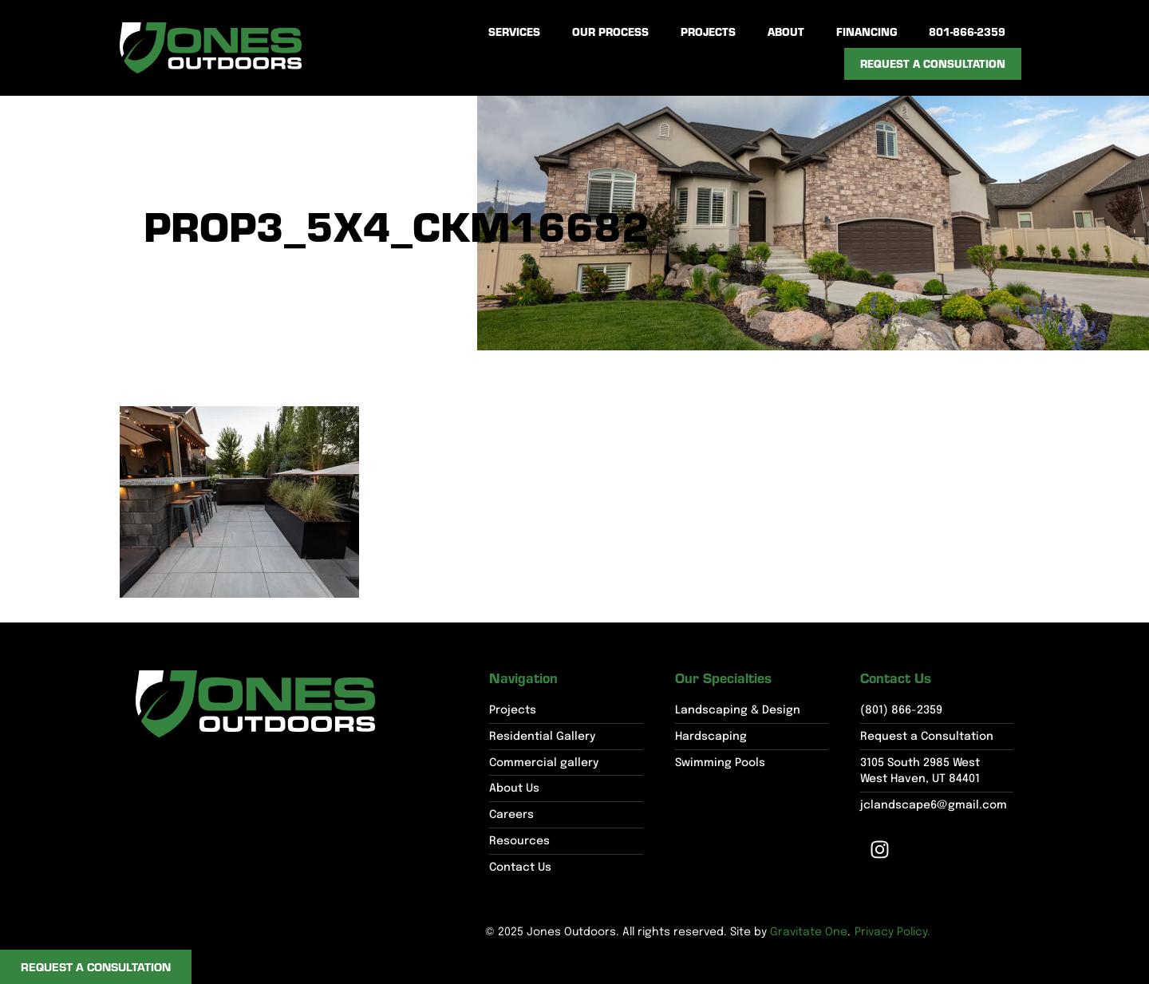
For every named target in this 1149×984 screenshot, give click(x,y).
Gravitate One (808, 932)
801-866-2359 (967, 31)
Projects (708, 31)
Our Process (610, 31)
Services (514, 31)
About (786, 31)
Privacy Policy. (892, 932)
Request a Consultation (932, 63)
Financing (866, 31)
